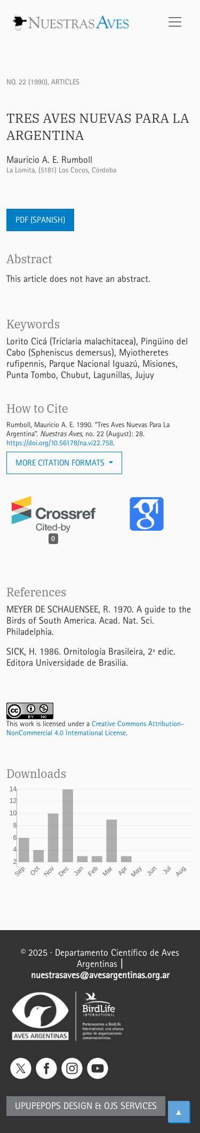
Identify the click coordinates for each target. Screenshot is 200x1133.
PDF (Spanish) (40, 220)
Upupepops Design (53, 1106)
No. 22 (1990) (26, 81)
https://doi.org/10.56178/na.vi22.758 (59, 442)
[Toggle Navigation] (175, 22)
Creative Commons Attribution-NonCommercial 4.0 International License (95, 728)
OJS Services (130, 1106)
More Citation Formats (61, 463)
